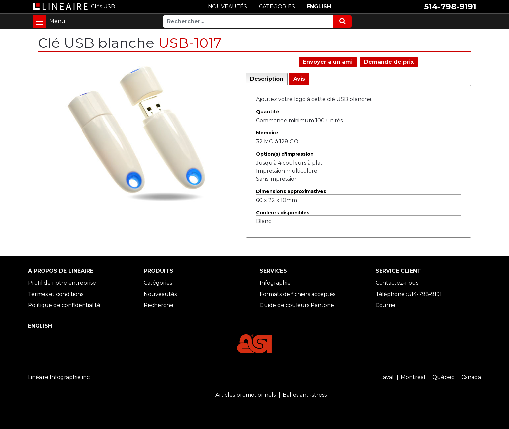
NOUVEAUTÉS (227, 6)
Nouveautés (160, 294)
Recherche (158, 305)
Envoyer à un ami (328, 62)
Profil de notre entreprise (62, 283)
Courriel (386, 305)
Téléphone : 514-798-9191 (409, 294)
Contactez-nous (397, 283)
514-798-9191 (450, 6)
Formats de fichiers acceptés (297, 294)
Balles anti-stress (305, 395)
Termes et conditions (55, 294)
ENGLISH (319, 6)
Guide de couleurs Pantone (297, 305)
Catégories (158, 283)
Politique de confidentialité (64, 305)
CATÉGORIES (277, 6)
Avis (299, 79)
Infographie (275, 283)
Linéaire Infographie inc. (59, 377)
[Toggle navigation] (39, 21)
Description (266, 79)
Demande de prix (389, 62)
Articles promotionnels (245, 395)
